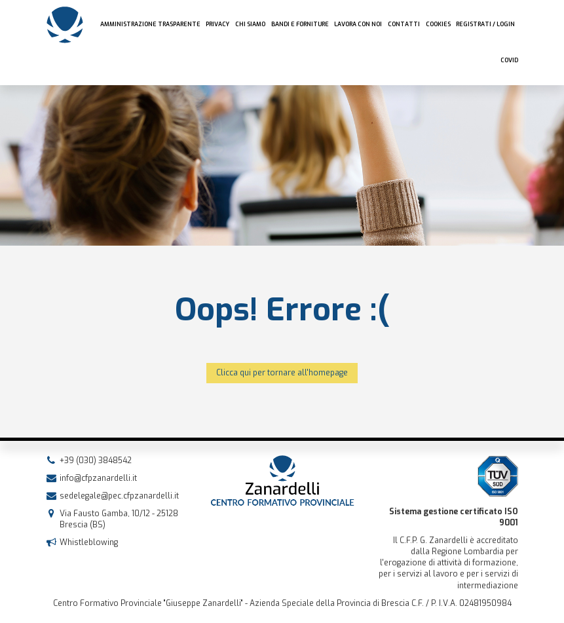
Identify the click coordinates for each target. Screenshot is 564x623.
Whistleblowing (89, 542)
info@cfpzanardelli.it (98, 478)
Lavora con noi (358, 24)
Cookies (438, 24)
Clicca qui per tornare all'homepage (282, 373)
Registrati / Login (485, 24)
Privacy (217, 24)
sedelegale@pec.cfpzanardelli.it (119, 496)
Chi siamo (250, 24)
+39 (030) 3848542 (96, 460)
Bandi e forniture (300, 24)
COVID (509, 60)
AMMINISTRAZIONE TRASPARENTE (150, 24)
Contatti (404, 24)
